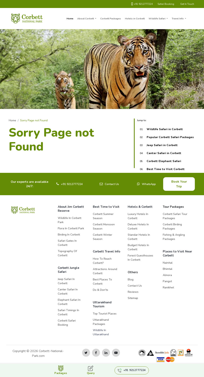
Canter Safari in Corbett (164, 153)
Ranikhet (168, 287)
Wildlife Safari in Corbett (165, 129)
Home (70, 18)
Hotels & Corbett (140, 207)
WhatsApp (149, 184)
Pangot (167, 281)
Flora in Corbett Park (71, 228)
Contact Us (112, 184)
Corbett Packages (110, 18)
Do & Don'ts (100, 290)
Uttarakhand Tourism (102, 304)
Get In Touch (187, 4)
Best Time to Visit (106, 207)
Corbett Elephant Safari (164, 161)
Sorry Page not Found (34, 120)
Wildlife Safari (157, 18)
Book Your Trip (179, 184)
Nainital (168, 263)
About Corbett (85, 18)
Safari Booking (166, 4)
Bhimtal (167, 269)
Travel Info (178, 18)
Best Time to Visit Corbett (166, 169)
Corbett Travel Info (106, 251)
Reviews (133, 292)
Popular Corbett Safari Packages (170, 137)
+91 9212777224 (142, 4)
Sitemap (133, 298)
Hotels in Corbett (135, 18)
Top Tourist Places (105, 314)
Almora (167, 275)
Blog (130, 279)
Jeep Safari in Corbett (162, 145)
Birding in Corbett (69, 234)
